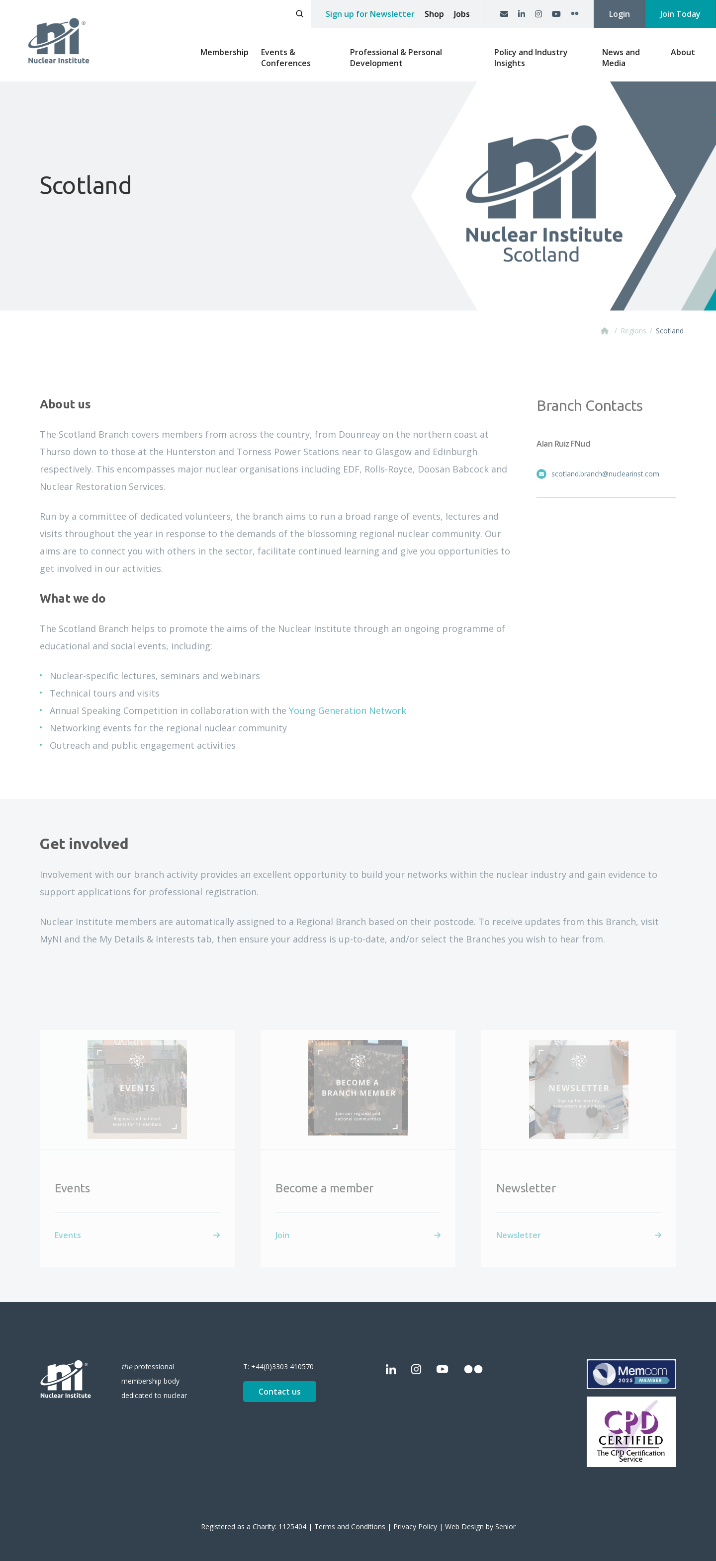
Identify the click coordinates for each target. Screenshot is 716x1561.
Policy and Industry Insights (531, 58)
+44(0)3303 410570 (282, 1366)
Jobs (462, 13)
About (683, 52)
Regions (633, 330)
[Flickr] (575, 14)
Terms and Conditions (349, 1526)
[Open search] (299, 13)
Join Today (680, 13)
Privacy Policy (415, 1526)
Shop (434, 13)
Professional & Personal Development (396, 58)
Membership (224, 52)
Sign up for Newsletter (370, 13)
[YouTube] (556, 14)
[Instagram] (538, 14)
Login (619, 13)
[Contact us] (504, 14)
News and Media (621, 58)
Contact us (280, 1391)
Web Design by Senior (480, 1526)
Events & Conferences (286, 58)
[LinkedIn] (521, 14)
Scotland (670, 330)
